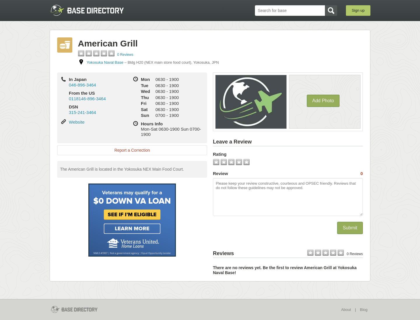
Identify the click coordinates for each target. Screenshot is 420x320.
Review (288, 173)
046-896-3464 (82, 84)
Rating (220, 154)
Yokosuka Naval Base (105, 62)
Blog (364, 309)
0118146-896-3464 (87, 98)
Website (77, 122)
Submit (350, 227)
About (346, 309)
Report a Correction (132, 150)
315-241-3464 (82, 112)
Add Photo (323, 100)
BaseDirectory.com (92, 10)
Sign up (358, 10)
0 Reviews (125, 55)
